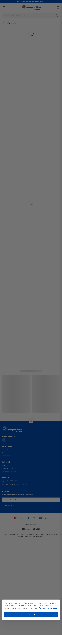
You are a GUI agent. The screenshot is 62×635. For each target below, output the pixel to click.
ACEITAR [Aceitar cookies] (31, 615)
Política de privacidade (48, 608)
